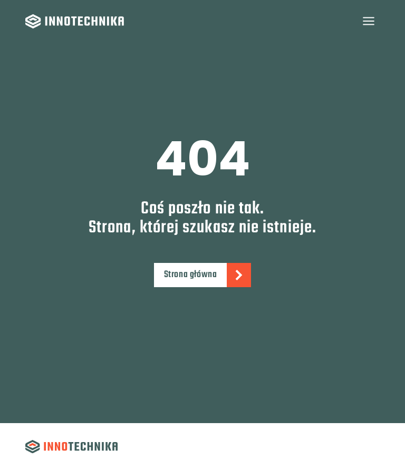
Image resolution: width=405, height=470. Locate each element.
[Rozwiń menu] (368, 21)
